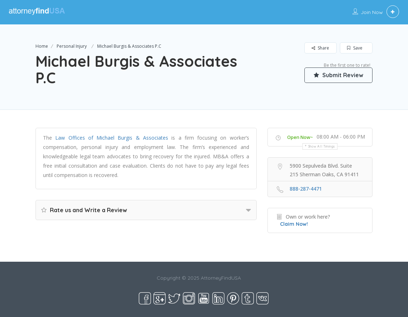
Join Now (372, 12)
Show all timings (321, 146)
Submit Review (338, 75)
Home (41, 46)
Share (320, 48)
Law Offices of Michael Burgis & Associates (111, 137)
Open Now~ (300, 137)
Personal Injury (72, 46)
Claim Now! (294, 224)
